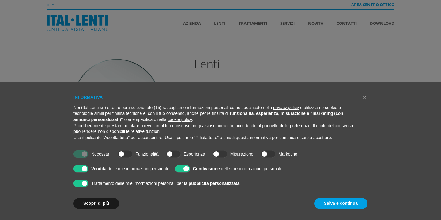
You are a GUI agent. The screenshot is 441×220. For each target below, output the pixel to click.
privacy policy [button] (286, 107)
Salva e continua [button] (341, 203)
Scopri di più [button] (96, 203)
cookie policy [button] (180, 119)
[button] (364, 97)
